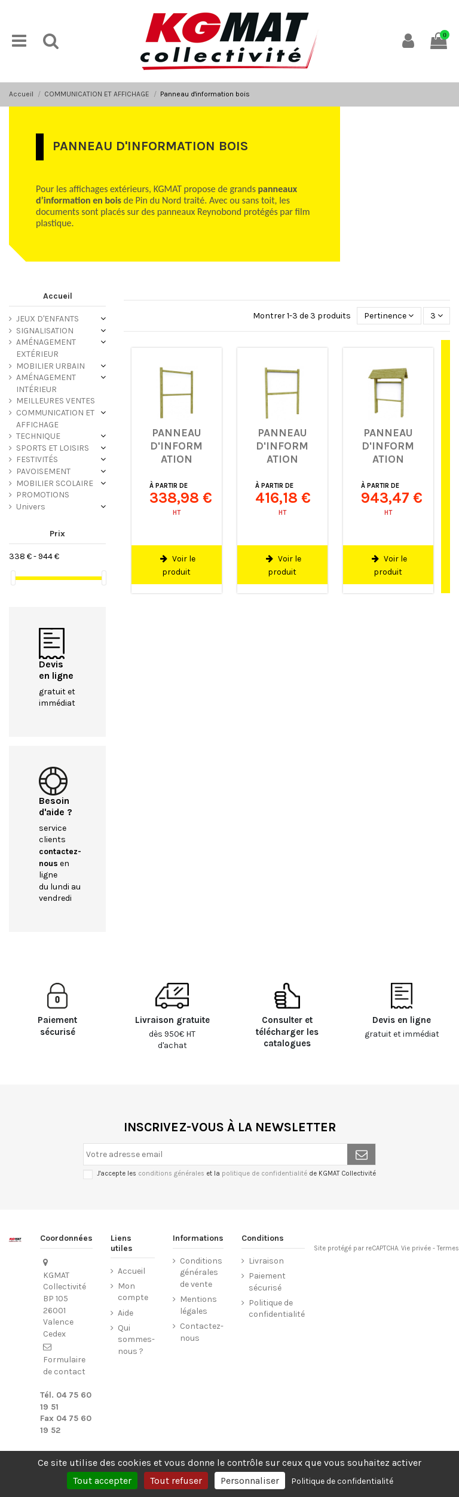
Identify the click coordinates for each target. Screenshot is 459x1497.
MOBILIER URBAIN (50, 366)
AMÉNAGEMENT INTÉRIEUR (46, 383)
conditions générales (171, 1173)
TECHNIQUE (38, 436)
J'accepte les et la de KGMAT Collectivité (236, 1173)
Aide (125, 1313)
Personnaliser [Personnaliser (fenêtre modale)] (250, 1480)
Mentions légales (198, 1305)
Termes (448, 1248)
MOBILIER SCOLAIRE (54, 483)
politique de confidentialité (264, 1173)
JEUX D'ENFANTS (47, 319)
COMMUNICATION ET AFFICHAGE (55, 419)
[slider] (13, 577)
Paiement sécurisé (267, 1282)
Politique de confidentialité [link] (342, 1481)
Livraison (266, 1261)
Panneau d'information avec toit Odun (388, 459)
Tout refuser (176, 1480)
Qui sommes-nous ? (136, 1339)
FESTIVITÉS (37, 459)
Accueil (57, 296)
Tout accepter (102, 1480)
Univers (30, 507)
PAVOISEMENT (43, 471)
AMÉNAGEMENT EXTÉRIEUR (46, 348)
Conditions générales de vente (201, 1272)
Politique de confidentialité (277, 1309)
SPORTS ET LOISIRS (52, 448)
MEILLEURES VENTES (55, 401)
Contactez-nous (202, 1332)
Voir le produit (177, 565)
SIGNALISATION (45, 331)
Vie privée (416, 1248)
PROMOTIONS (42, 495)
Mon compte (133, 1292)
